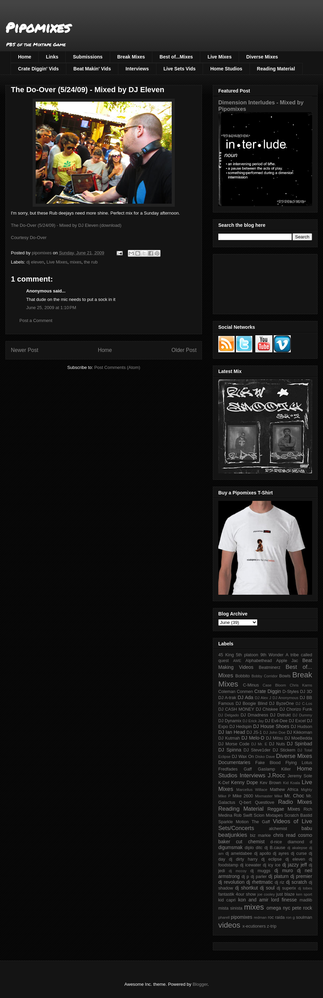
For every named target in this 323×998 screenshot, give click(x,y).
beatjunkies (232, 835)
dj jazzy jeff (294, 864)
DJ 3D (306, 691)
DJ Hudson (301, 726)
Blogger (199, 984)
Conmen (245, 691)
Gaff (248, 769)
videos (229, 925)
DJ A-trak (227, 697)
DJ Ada (245, 697)
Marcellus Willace (251, 790)
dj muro (283, 870)
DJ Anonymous (286, 698)
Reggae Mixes (283, 809)
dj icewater (250, 865)
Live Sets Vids (180, 68)
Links (52, 57)
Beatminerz (269, 667)
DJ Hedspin (241, 726)
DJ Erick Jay (253, 721)
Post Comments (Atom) (117, 367)
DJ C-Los (304, 703)
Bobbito (242, 676)
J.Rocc (276, 775)
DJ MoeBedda (298, 738)
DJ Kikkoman (299, 732)
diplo (249, 847)
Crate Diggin (267, 691)
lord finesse (284, 899)
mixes (75, 262)
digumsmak (230, 847)
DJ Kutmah (229, 738)
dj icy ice (271, 865)
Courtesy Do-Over (29, 237)
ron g (290, 917)
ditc (259, 847)
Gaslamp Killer (274, 769)
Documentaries (234, 762)
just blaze (285, 894)
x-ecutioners (254, 926)
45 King (226, 655)
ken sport (304, 894)
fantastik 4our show (237, 894)
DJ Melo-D (252, 738)
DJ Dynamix (229, 720)
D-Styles (291, 691)
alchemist (278, 828)
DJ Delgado (228, 715)
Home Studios (226, 68)
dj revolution (231, 882)
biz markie (260, 835)
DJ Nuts (277, 744)
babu (307, 828)
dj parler (259, 876)
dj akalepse (297, 848)
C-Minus (251, 685)
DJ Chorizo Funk (295, 709)
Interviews (137, 68)
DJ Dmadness (254, 715)
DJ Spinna (229, 749)
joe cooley (266, 894)
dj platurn (279, 876)
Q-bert (245, 802)
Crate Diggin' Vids (38, 68)
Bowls (285, 676)
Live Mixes (219, 57)
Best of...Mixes (176, 57)
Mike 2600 (243, 796)
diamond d (300, 842)
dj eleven (35, 262)
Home (24, 57)
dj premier (301, 876)
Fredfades (228, 769)
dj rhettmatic (260, 882)
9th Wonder (272, 655)
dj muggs (260, 870)
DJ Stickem (284, 750)
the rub (91, 262)
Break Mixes (131, 57)
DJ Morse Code (234, 744)
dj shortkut (246, 888)
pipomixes (241, 917)
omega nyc (278, 908)
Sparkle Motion (233, 821)
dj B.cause (275, 847)
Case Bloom (274, 685)
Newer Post (24, 350)
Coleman (226, 691)
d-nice (276, 842)
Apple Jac (287, 660)
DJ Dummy (302, 715)
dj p (245, 876)
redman (260, 917)
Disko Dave (265, 757)
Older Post (184, 350)
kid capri (227, 900)
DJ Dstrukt (280, 715)
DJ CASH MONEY (236, 709)
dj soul (267, 888)
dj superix (286, 888)
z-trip (271, 926)
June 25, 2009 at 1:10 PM (51, 307)
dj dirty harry (243, 859)
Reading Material (276, 68)
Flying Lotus (298, 762)
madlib (306, 900)
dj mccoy (238, 871)
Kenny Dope (244, 782)
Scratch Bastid (298, 815)
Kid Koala (291, 783)
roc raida (276, 917)
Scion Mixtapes (268, 815)
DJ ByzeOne (281, 703)
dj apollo (262, 853)
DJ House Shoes (271, 726)
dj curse (299, 853)
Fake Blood (267, 762)
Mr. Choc (294, 795)
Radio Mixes (295, 802)
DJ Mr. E (259, 744)
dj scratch (296, 882)
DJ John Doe (274, 732)
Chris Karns (301, 685)
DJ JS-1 (254, 732)
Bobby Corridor (265, 676)
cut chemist (250, 841)
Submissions (87, 57)
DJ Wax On (243, 756)
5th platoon (247, 655)
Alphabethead (258, 660)
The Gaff (261, 821)
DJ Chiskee (267, 709)
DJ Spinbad (299, 743)
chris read (284, 835)
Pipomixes (37, 27)
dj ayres (281, 853)
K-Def (223, 782)
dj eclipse (271, 859)
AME (237, 661)
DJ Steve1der (256, 750)
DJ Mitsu (274, 738)
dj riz (279, 882)
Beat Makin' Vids (92, 68)
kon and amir (253, 899)
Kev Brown (270, 782)
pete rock (302, 908)
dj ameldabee (238, 853)
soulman (304, 917)
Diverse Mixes (262, 57)
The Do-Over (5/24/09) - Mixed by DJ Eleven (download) (66, 225)
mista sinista (230, 908)
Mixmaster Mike (269, 796)
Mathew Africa (284, 789)
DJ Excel (297, 720)
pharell (224, 917)
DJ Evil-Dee (276, 720)
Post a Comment (35, 320)
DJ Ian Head (231, 732)
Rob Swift (243, 815)
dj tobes (305, 888)
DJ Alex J (263, 698)
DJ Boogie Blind (251, 703)
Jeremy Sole (300, 776)
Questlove (264, 802)
